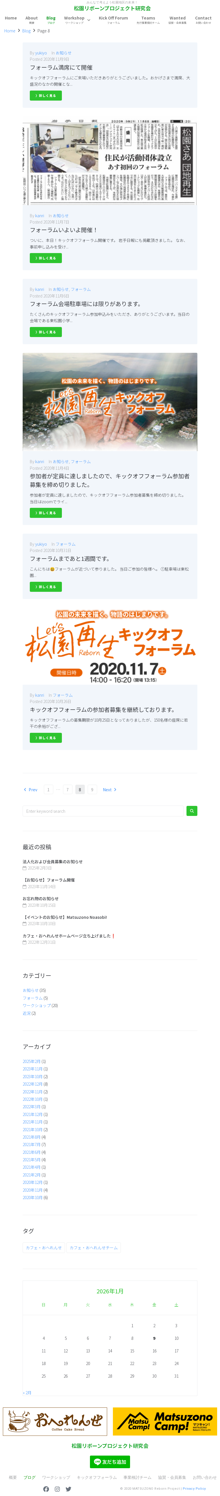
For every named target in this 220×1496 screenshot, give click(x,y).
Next (110, 789)
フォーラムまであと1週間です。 (71, 558)
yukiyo (41, 53)
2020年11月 (33, 1190)
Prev (30, 789)
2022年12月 (33, 1084)
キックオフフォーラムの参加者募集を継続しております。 (103, 709)
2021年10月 (33, 1129)
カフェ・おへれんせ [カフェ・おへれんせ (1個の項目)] (44, 1247)
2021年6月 (32, 1152)
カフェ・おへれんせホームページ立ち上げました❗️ (69, 936)
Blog (26, 31)
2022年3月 (32, 1106)
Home (9, 31)
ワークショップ (37, 1005)
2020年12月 (33, 1182)
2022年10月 (33, 1099)
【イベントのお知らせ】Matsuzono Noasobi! (65, 917)
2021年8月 (32, 1137)
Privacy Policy (194, 1489)
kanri (39, 215)
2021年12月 (33, 1114)
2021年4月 (32, 1167)
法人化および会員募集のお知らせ (53, 861)
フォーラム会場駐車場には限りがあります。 (87, 303)
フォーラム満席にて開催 (61, 67)
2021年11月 (33, 1122)
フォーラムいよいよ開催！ (64, 230)
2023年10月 (33, 1076)
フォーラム (81, 289)
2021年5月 (32, 1159)
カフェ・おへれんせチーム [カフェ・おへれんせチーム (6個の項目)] (94, 1247)
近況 (27, 1013)
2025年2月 (32, 1061)
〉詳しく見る (46, 95)
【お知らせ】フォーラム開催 (49, 880)
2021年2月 (32, 1175)
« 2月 (27, 1392)
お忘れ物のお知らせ (41, 898)
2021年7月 (32, 1144)
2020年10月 (33, 1197)
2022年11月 (33, 1091)
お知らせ (64, 53)
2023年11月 (33, 1069)
